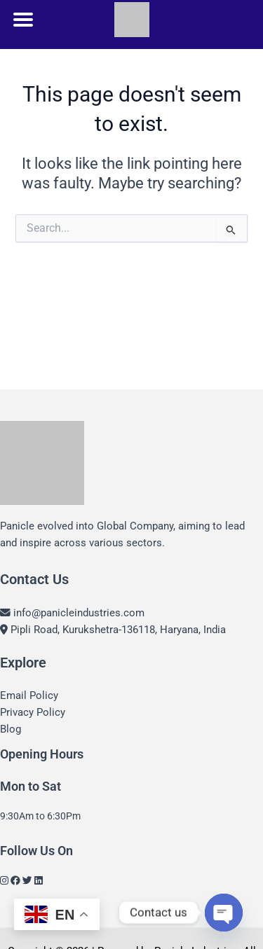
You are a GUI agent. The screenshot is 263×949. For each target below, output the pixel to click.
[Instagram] (4, 880)
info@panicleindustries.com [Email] (72, 613)
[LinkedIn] (38, 880)
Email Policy (29, 695)
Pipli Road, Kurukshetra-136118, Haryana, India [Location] (113, 629)
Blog (10, 729)
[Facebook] (15, 880)
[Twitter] (27, 880)
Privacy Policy (32, 712)
